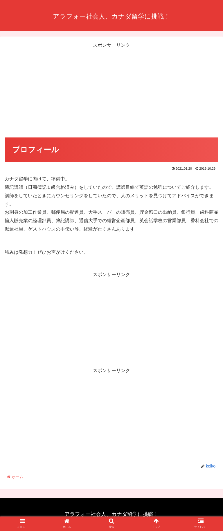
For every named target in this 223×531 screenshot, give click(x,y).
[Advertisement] (111, 90)
